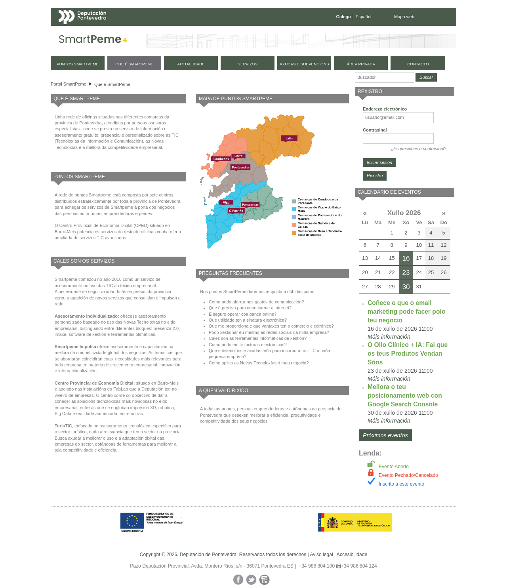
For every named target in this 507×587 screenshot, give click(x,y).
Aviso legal (321, 554)
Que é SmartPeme (112, 84)
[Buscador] (384, 77)
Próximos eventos (385, 435)
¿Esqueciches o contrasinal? (418, 148)
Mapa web (404, 16)
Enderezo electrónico (385, 109)
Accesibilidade (352, 554)
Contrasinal (375, 130)
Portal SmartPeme (68, 84)
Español (364, 16)
